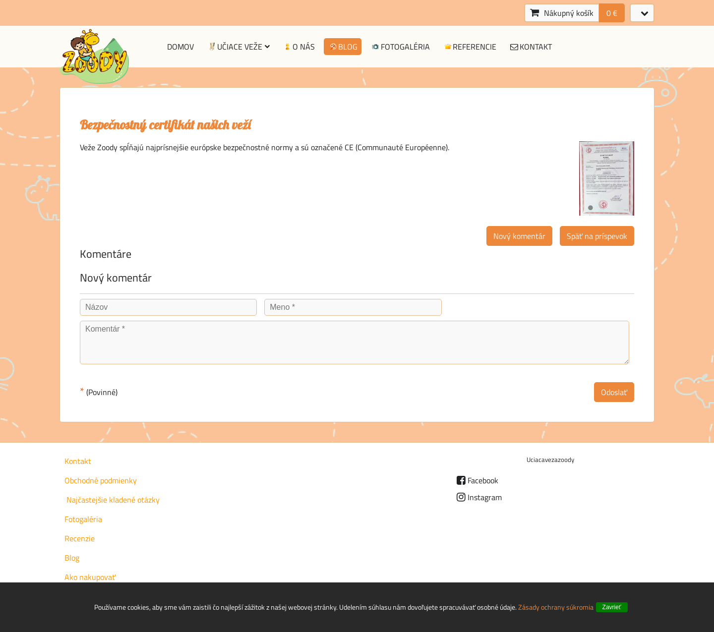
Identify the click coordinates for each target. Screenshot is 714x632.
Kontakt (530, 47)
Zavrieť (611, 607)
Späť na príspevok (597, 236)
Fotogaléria (400, 47)
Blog (342, 47)
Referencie (470, 47)
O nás (299, 47)
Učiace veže (238, 47)
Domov (180, 47)
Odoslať (614, 392)
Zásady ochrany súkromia (556, 607)
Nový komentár (519, 236)
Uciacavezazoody (550, 459)
